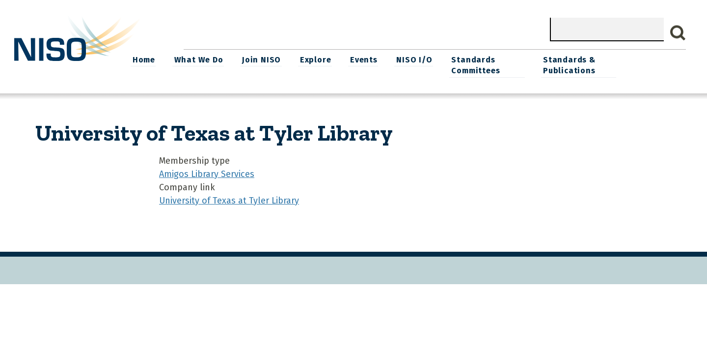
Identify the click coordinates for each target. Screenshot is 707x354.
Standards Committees (532, 65)
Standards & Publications (627, 65)
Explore (374, 59)
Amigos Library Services (206, 173)
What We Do (258, 59)
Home (204, 59)
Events (421, 59)
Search (678, 33)
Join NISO (320, 59)
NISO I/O (471, 59)
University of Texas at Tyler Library (229, 199)
